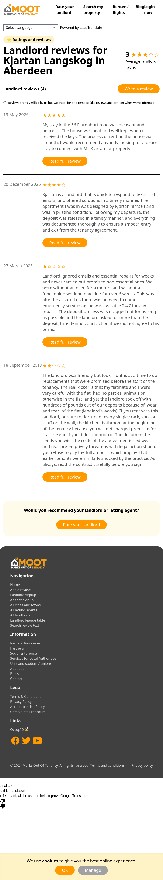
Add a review (20, 589)
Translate (91, 27)
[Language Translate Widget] (30, 27)
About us (17, 668)
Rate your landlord (81, 524)
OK (65, 870)
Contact (16, 678)
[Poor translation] (2, 803)
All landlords (20, 615)
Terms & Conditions (25, 696)
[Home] (22, 9)
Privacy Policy (21, 701)
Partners (17, 648)
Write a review (139, 89)
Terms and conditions (107, 765)
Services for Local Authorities (33, 658)
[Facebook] (15, 741)
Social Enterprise (23, 653)
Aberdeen (28, 70)
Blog (140, 6)
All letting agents (23, 610)
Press (14, 673)
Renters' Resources (25, 643)
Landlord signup (23, 595)
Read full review (65, 161)
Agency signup (22, 600)
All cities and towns (25, 605)
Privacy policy (142, 765)
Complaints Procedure (28, 711)
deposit (50, 218)
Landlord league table (27, 620)
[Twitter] (26, 741)
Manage (93, 870)
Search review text (24, 625)
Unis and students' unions (31, 663)
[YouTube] (37, 741)
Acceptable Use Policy (27, 706)
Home (15, 584)
